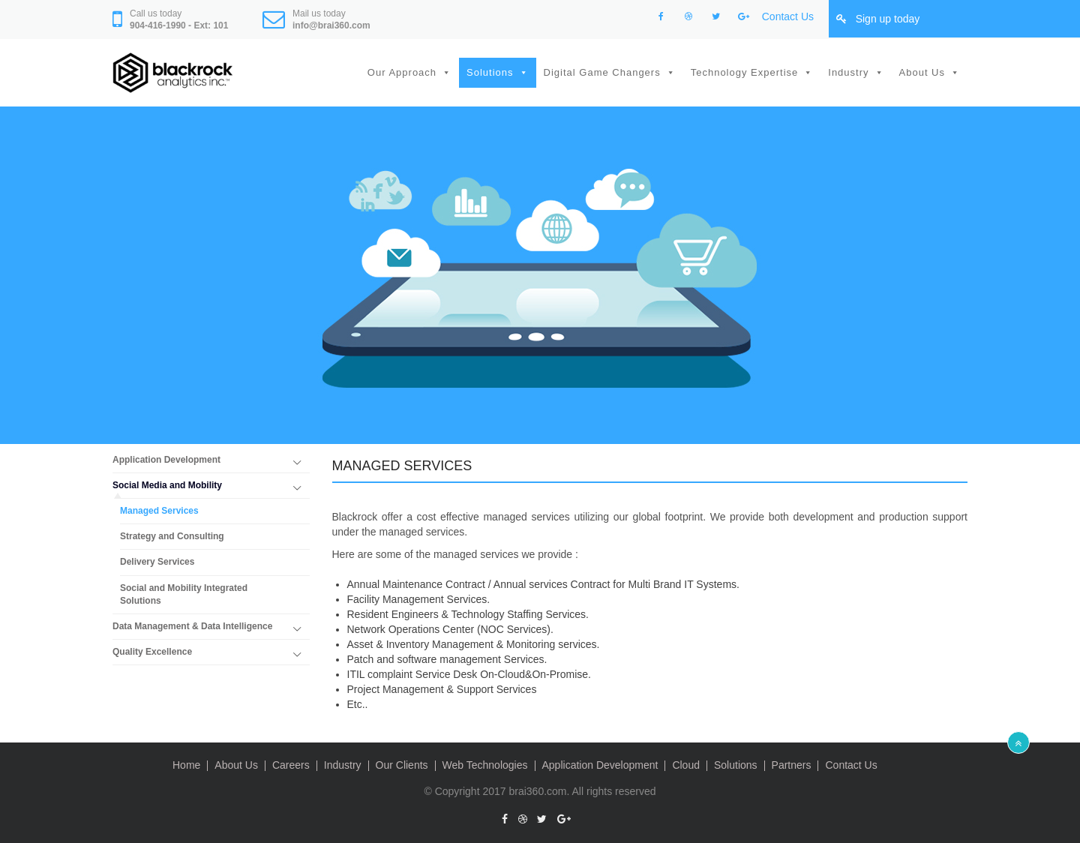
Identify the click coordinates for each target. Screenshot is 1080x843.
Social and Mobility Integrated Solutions (184, 594)
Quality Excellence (152, 651)
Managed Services (159, 511)
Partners (792, 765)
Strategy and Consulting (172, 536)
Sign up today (888, 19)
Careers (291, 765)
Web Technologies (485, 765)
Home (186, 765)
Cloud (686, 765)
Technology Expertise (745, 72)
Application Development (166, 459)
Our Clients (402, 765)
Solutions (489, 72)
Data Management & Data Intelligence (192, 626)
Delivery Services (157, 561)
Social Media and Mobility (167, 485)
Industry (848, 72)
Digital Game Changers (602, 72)
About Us (922, 72)
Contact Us (788, 16)
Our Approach (402, 72)
